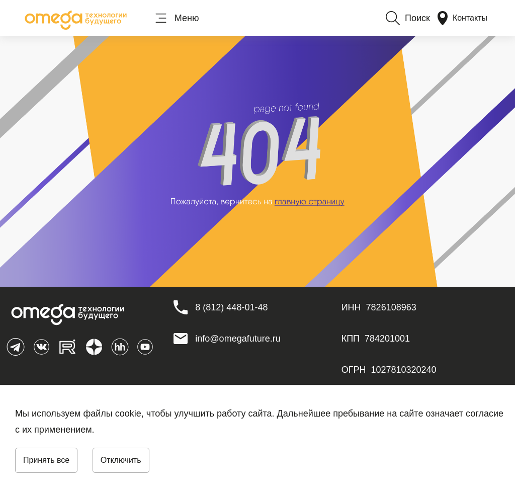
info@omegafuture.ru (237, 339)
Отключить (121, 460)
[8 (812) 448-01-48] (231, 307)
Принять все (46, 460)
